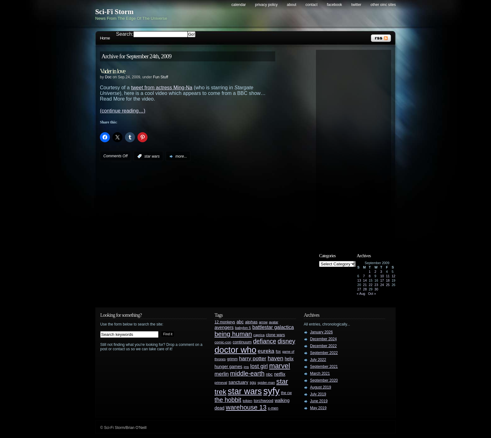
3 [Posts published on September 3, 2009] (381, 272)
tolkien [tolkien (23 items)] (247, 401)
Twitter (356, 5)
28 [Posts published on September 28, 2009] (365, 289)
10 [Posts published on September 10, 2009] (382, 276)
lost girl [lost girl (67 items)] (259, 366)
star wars (152, 156)
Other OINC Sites (383, 5)
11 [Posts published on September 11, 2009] (388, 276)
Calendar (238, 5)
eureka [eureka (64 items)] (266, 351)
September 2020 (324, 380)
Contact (312, 5)
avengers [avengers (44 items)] (224, 327)
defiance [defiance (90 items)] (264, 341)
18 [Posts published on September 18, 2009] (388, 280)
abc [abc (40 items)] (240, 321)
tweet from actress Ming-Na (162, 87)
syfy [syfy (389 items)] (271, 391)
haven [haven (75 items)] (275, 358)
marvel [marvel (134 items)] (279, 366)
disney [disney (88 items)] (286, 341)
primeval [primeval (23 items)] (220, 382)
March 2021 (320, 373)
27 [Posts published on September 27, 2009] (359, 289)
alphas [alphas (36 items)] (251, 322)
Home (105, 38)
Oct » (372, 293)
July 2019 (318, 394)
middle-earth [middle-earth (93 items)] (247, 373)
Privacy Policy (266, 5)
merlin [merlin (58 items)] (221, 374)
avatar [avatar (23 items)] (273, 322)
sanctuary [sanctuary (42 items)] (238, 382)
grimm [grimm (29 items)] (232, 359)
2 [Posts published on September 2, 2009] (375, 272)
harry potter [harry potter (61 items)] (252, 359)
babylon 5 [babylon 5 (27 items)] (243, 328)
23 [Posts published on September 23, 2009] (376, 285)
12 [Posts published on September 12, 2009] (393, 276)
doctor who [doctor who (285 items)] (235, 350)
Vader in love (112, 71)
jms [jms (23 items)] (246, 367)
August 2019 (320, 387)
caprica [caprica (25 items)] (259, 335)
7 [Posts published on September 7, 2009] (364, 276)
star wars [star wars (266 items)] (245, 391)
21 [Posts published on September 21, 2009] (365, 285)
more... (181, 156)
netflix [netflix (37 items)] (279, 374)
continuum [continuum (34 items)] (242, 342)
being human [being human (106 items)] (233, 333)
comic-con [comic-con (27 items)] (222, 342)
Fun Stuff (160, 77)
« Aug (361, 293)
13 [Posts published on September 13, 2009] (359, 280)
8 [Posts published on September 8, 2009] (370, 276)
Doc (108, 77)
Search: (124, 34)
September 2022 (324, 353)
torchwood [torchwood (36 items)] (263, 400)
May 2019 (318, 408)
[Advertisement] (356, 146)
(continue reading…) (122, 110)
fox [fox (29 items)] (278, 351)
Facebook (334, 5)
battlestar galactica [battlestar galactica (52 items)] (273, 327)
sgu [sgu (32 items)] (253, 382)
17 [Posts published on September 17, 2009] (382, 280)
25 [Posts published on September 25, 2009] (388, 285)
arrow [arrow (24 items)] (263, 322)
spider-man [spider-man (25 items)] (266, 382)
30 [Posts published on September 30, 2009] (376, 289)
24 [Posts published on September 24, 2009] (382, 285)
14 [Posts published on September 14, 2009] (365, 280)
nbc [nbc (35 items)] (269, 374)
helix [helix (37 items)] (289, 359)
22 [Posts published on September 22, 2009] (371, 285)
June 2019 (319, 401)
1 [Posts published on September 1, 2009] (370, 272)
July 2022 (318, 359)
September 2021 (324, 366)
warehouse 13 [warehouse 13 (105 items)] (246, 407)
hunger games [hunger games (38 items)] (228, 366)
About (291, 5)
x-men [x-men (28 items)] (273, 408)
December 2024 (323, 339)
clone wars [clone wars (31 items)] (275, 335)
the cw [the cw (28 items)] (286, 393)
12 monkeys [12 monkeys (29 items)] (224, 322)
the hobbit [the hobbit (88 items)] (227, 399)
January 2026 (321, 332)
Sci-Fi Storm (114, 12)
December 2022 (323, 346)
